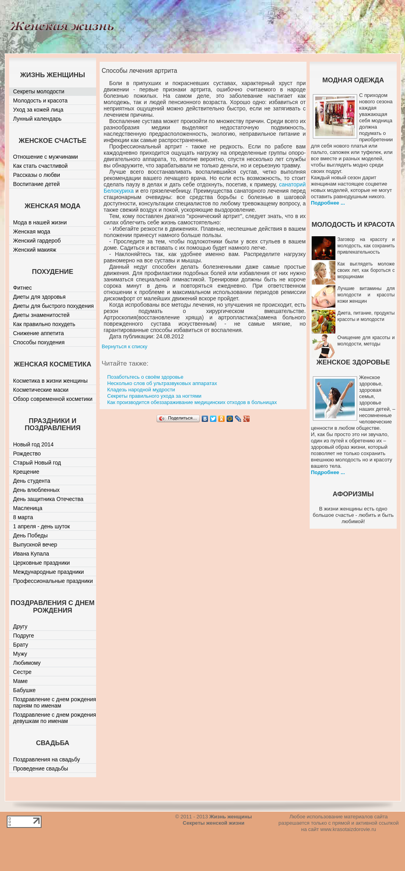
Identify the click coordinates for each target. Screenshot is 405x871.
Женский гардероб (37, 240)
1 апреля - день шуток (41, 526)
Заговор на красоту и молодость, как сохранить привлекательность (366, 246)
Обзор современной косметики (53, 399)
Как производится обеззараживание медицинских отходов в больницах (192, 402)
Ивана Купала (31, 553)
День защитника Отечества (48, 499)
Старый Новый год (37, 462)
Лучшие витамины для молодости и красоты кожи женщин (366, 295)
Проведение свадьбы (40, 768)
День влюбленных (36, 490)
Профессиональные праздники (53, 581)
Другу (20, 626)
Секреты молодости (38, 91)
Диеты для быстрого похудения (53, 306)
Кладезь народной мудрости (141, 390)
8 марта (23, 517)
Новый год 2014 (33, 444)
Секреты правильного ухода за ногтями (154, 396)
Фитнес (22, 288)
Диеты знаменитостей (41, 315)
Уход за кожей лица (38, 109)
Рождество (27, 453)
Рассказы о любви (36, 175)
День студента (31, 481)
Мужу (20, 654)
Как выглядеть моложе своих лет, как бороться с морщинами (366, 270)
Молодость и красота (40, 100)
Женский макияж (34, 250)
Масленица (27, 508)
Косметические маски (40, 390)
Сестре (22, 672)
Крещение (26, 472)
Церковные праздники (41, 563)
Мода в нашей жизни (40, 222)
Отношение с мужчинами (45, 157)
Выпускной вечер (35, 544)
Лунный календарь (37, 119)
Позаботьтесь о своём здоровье (145, 377)
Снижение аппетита (38, 333)
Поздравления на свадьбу (46, 759)
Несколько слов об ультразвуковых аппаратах (162, 383)
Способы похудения (38, 342)
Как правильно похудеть (44, 324)
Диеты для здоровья (39, 297)
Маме (20, 681)
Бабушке (24, 690)
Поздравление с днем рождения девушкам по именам (54, 718)
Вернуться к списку (125, 346)
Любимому (27, 663)
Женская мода (31, 231)
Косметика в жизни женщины (50, 381)
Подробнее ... (328, 203)
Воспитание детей (36, 184)
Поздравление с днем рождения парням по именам (54, 702)
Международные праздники (48, 572)
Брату (20, 644)
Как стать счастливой (40, 166)
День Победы (30, 535)
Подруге (23, 635)
